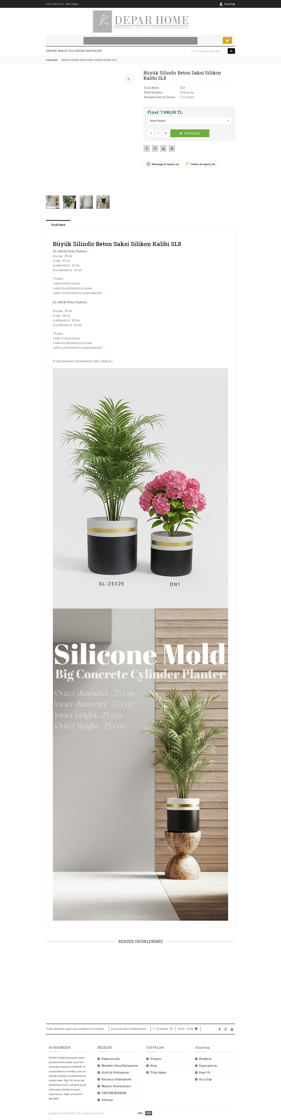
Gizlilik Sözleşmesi (115, 1072)
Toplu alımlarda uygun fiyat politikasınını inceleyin (75, 1028)
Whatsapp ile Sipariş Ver (163, 163)
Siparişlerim (208, 1065)
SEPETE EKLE (190, 132)
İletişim (107, 1099)
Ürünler (156, 1058)
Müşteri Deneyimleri (116, 1085)
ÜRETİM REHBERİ (113, 1092)
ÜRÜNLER (147, 40)
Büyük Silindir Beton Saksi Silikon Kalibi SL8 (88, 59)
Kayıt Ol (204, 1072)
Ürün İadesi (158, 1072)
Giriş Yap (205, 1079)
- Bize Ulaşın (62, 4)
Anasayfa (51, 59)
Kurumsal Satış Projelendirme (128, 1028)
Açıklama (60, 224)
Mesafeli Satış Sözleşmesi (119, 1065)
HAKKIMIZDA (122, 40)
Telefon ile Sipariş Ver (200, 163)
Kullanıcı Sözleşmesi (116, 1079)
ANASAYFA (96, 40)
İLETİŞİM (186, 40)
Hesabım (205, 1058)
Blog (153, 1065)
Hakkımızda (110, 1058)
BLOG (167, 40)
